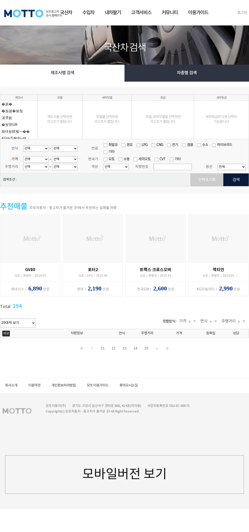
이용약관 (34, 385)
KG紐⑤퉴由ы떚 (14, 139)
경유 (130, 145)
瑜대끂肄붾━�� (16, 132)
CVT (163, 159)
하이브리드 (224, 145)
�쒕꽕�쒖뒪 (12, 111)
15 (146, 348)
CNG (160, 145)
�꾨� (7, 104)
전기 (175, 145)
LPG (145, 145)
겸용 (190, 145)
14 (135, 348)
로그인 (242, 13)
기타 (111, 152)
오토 (111, 159)
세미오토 (144, 159)
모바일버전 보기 (124, 474)
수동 (126, 159)
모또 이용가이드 (97, 385)
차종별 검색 (187, 73)
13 (124, 348)
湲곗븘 (7, 118)
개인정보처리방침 (63, 385)
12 (114, 348)
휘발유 (113, 145)
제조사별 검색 (62, 73)
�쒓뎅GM (9, 125)
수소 (205, 145)
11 (103, 348)
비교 (6, 333)
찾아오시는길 (128, 385)
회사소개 (11, 385)
